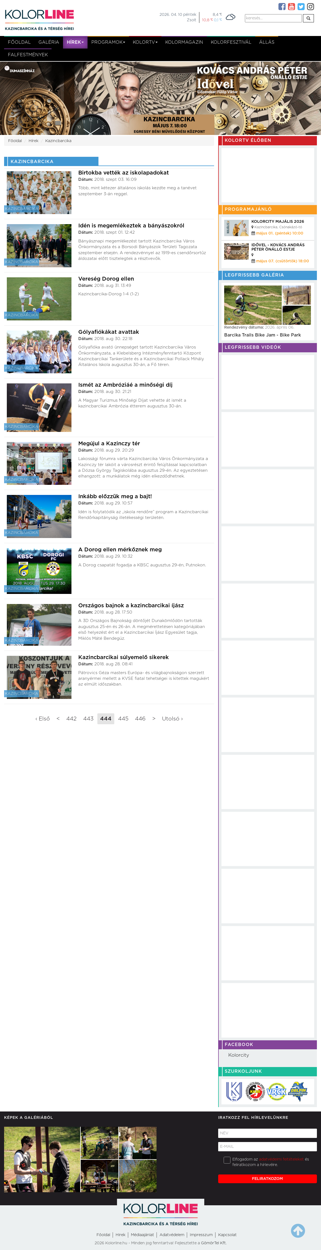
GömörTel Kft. (214, 1243)
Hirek (120, 1235)
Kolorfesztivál (231, 42)
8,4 (217, 15)
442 (71, 719)
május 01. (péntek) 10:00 (279, 233)
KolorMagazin (184, 42)
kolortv (145, 42)
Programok (108, 42)
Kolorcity (238, 1055)
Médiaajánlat (142, 1235)
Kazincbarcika (58, 141)
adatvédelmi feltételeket (281, 1159)
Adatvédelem (172, 1235)
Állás (266, 42)
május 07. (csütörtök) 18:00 (282, 261)
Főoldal (19, 42)
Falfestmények (28, 55)
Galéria (48, 42)
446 (140, 719)
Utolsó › (172, 719)
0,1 (218, 20)
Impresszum (201, 1235)
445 (123, 719)
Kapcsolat (227, 1235)
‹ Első (42, 719)
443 (88, 719)
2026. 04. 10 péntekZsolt (178, 17)
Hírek (75, 42)
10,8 (207, 20)
